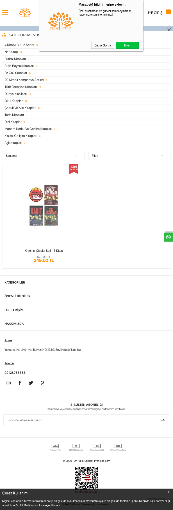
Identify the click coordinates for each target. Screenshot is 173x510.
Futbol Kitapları (15, 59)
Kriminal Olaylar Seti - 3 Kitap (44, 250)
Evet (127, 45)
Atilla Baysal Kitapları (19, 66)
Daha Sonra (102, 45)
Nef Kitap (11, 52)
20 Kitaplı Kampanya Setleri (24, 80)
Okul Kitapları (14, 101)
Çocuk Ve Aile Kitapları (20, 108)
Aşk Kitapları (13, 143)
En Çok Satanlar (16, 73)
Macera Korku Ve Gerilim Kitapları (28, 129)
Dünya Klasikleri (16, 94)
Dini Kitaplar (13, 122)
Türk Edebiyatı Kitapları (21, 87)
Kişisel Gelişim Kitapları (21, 136)
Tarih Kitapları (14, 115)
